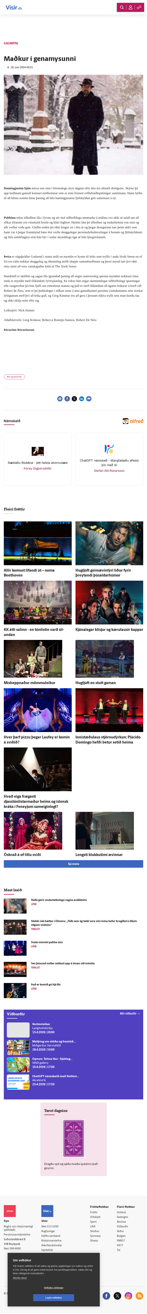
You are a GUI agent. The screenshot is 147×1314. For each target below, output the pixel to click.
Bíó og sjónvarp (14, 377)
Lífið (92, 1227)
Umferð (46, 1255)
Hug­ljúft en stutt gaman (95, 683)
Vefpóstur (47, 1260)
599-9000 (15, 1249)
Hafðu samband (50, 1236)
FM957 (121, 1241)
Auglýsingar (48, 1231)
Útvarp (94, 1241)
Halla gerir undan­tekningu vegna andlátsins (59, 900)
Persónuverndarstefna (17, 1235)
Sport (93, 1222)
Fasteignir (122, 1217)
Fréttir (93, 1212)
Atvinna (121, 1222)
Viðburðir (122, 1227)
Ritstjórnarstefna (51, 1241)
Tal (118, 1251)
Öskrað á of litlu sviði (22, 855)
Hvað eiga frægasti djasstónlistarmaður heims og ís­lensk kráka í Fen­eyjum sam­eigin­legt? (36, 802)
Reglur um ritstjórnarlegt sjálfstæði (18, 1228)
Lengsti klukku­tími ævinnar (99, 855)
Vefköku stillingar (31, 1297)
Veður (120, 1232)
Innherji (121, 1212)
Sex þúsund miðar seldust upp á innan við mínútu (63, 963)
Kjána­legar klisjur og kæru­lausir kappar (109, 630)
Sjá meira (73, 864)
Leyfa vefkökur (76, 1297)
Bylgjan (121, 1236)
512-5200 (52, 1226)
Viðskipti (95, 1217)
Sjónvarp (95, 1236)
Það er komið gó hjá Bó (46, 984)
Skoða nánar (20, 1287)
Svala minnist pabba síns (47, 942)
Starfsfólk (47, 1250)
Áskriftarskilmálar (51, 1246)
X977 (120, 1246)
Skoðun (94, 1232)
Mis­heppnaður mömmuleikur (29, 683)
